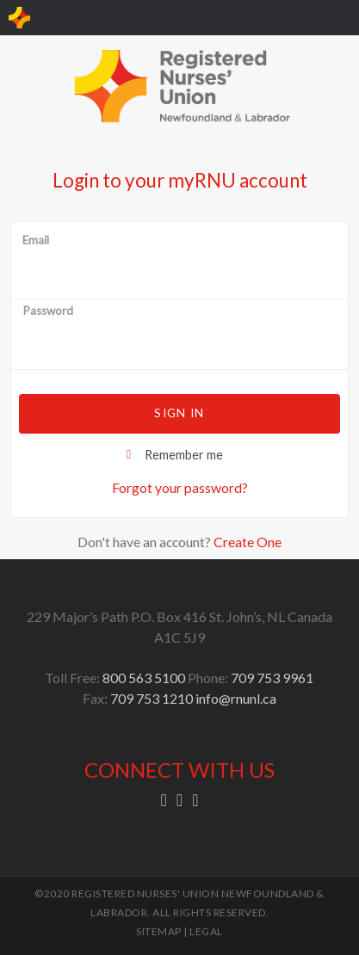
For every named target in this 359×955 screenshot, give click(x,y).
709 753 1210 (151, 698)
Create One (248, 541)
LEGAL (206, 931)
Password (47, 311)
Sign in (179, 413)
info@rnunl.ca (235, 698)
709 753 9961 (272, 677)
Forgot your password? (180, 487)
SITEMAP (159, 931)
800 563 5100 (143, 677)
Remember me (184, 454)
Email (35, 241)
